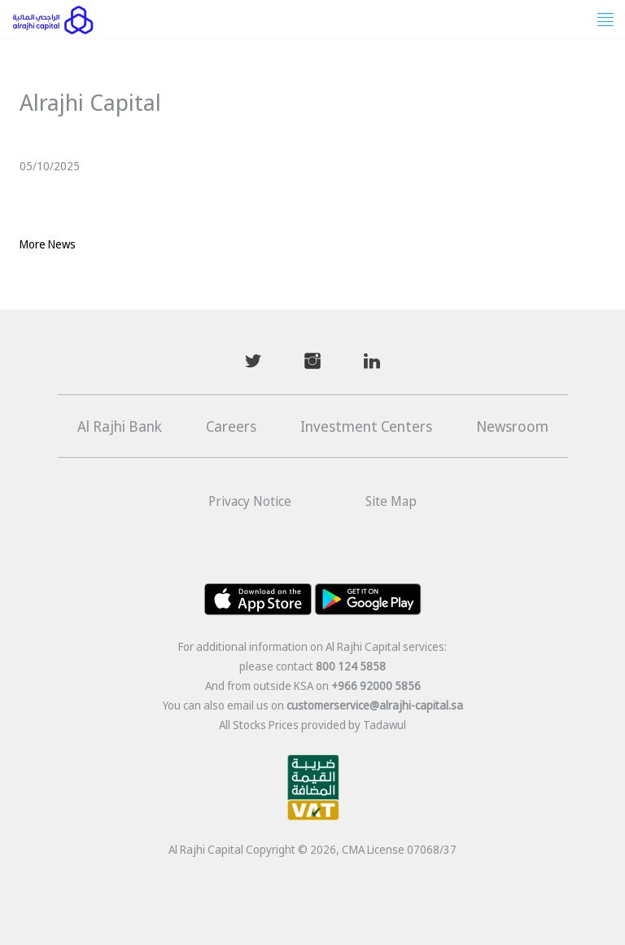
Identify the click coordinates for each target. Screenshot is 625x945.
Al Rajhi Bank (119, 426)
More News (48, 244)
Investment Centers (366, 426)
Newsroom (512, 426)
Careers (231, 426)
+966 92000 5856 (376, 685)
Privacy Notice (249, 501)
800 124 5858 (351, 666)
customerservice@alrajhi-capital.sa (374, 705)
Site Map (391, 501)
